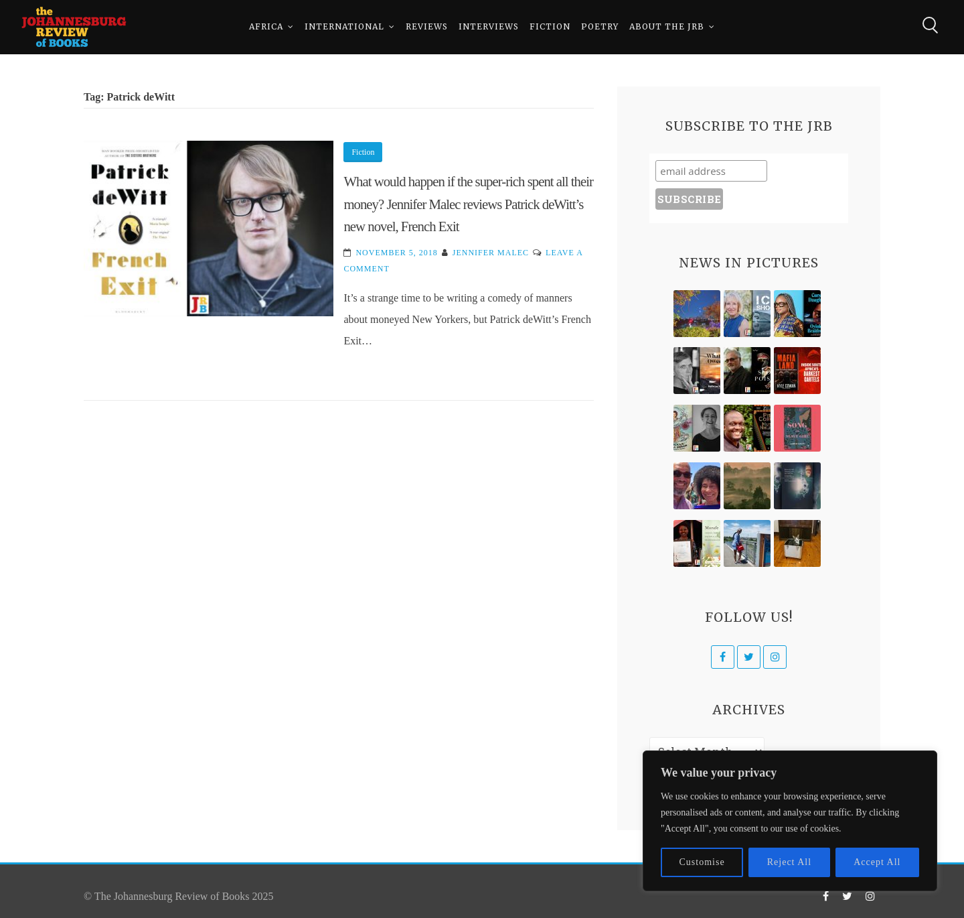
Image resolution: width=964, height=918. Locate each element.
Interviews (489, 26)
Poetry (600, 26)
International (344, 26)
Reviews (427, 26)
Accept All (877, 862)
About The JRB (666, 26)
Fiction (550, 26)
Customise (702, 862)
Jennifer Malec (491, 252)
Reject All (789, 862)
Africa (266, 26)
